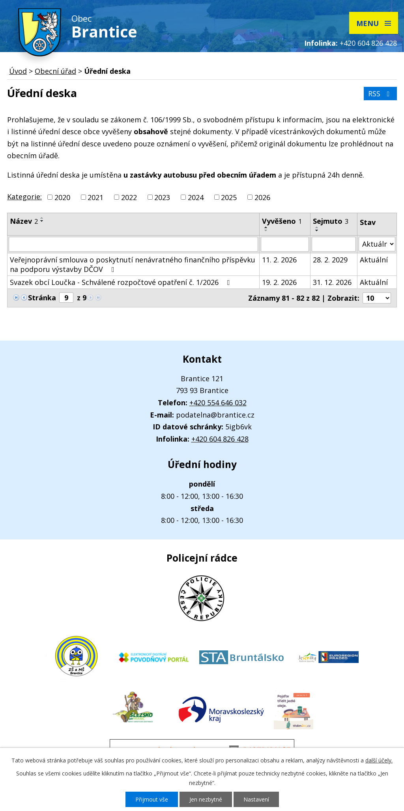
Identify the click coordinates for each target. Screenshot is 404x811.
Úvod (18, 71)
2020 (62, 197)
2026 (262, 197)
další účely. (379, 760)
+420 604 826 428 (368, 43)
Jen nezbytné (205, 799)
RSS (380, 93)
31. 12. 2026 (332, 282)
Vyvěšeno (282, 221)
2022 (129, 197)
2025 (229, 197)
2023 (162, 197)
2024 (196, 197)
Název (24, 221)
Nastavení (256, 799)
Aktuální (374, 259)
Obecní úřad (55, 71)
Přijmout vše (151, 799)
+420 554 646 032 (218, 402)
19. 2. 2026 (279, 282)
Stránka (42, 297)
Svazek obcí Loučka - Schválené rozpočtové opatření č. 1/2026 (121, 282)
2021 (95, 197)
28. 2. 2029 (330, 259)
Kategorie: (24, 196)
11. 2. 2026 (279, 259)
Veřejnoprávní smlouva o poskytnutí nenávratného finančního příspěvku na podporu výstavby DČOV (132, 264)
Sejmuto (330, 221)
